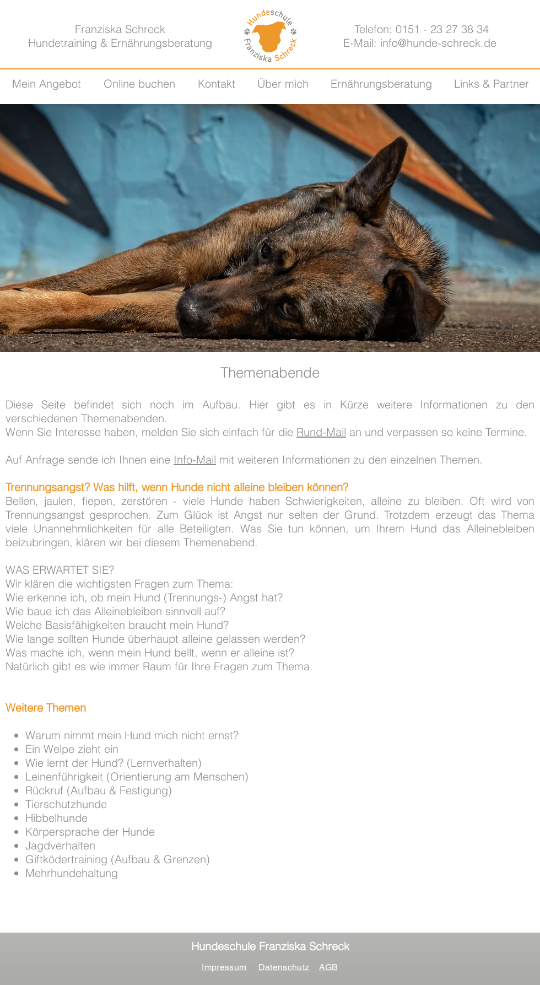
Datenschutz (284, 967)
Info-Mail (195, 459)
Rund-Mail (321, 432)
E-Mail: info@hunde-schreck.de (419, 43)
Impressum (224, 967)
